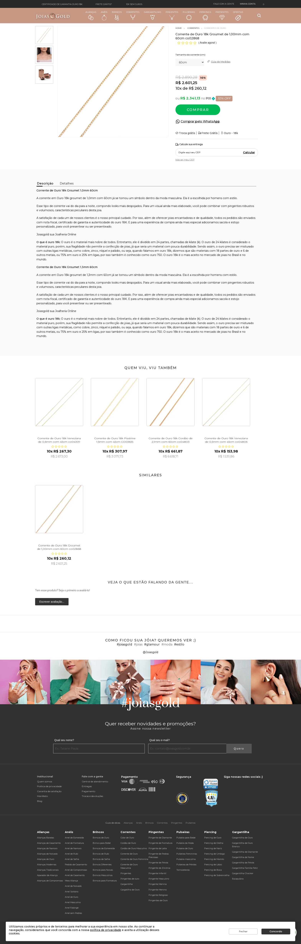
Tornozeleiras (183, 870)
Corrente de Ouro (129, 853)
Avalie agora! (208, 42)
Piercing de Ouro (212, 837)
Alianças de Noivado (47, 853)
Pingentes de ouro (130, 878)
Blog (39, 801)
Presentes (222, 15)
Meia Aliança (71, 880)
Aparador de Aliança (47, 875)
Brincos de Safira (101, 859)
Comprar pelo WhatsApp (200, 121)
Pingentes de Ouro (158, 900)
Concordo (276, 931)
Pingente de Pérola (158, 862)
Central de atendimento (95, 781)
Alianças (90, 15)
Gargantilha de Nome (243, 857)
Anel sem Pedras (73, 913)
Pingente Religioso (158, 895)
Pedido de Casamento (76, 864)
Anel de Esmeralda (74, 837)
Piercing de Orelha (213, 843)
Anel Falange (72, 907)
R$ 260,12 (198, 88)
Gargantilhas (152, 15)
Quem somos (44, 781)
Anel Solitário (71, 891)
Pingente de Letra (158, 848)
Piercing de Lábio (213, 864)
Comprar (198, 110)
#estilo (179, 644)
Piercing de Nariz (213, 848)
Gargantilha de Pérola (243, 862)
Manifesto (42, 796)
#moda (166, 644)
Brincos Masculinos (102, 875)
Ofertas (238, 16)
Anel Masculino (73, 902)
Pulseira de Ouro (184, 848)
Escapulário (238, 878)
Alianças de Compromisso (50, 880)
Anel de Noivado (73, 886)
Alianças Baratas (45, 837)
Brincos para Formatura (105, 880)
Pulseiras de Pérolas (186, 864)
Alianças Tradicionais (48, 870)
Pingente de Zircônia (159, 868)
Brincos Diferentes (102, 864)
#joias (138, 644)
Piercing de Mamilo (214, 859)
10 (178, 88)
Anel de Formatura (74, 843)
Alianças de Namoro (47, 848)
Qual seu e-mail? (159, 740)
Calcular (249, 152)
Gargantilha (127, 884)
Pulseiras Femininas (186, 853)
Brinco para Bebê (102, 843)
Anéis (104, 15)
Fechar (243, 931)
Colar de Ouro (127, 837)
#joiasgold (124, 644)
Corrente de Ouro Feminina (134, 859)
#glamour (152, 644)
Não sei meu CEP (184, 159)
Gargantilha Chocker (242, 873)
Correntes (132, 15)
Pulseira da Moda (185, 843)
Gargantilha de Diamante (245, 852)
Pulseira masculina (186, 859)
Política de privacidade (49, 786)
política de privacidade (105, 930)
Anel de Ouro (71, 897)
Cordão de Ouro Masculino (134, 848)
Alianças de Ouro (45, 859)
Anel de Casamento (75, 875)
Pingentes (172, 15)
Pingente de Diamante (160, 837)
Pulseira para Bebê (185, 837)
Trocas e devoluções (92, 796)
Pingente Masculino (159, 878)
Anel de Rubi (71, 853)
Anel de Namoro (73, 848)
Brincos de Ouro (101, 837)
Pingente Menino (158, 889)
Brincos (117, 15)
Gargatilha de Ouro (130, 889)
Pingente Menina (158, 884)
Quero (239, 748)
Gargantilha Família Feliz (245, 868)
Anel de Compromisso (76, 870)
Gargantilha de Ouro (242, 837)
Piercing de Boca (213, 870)
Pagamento (88, 791)
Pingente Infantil (157, 873)
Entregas (87, 786)
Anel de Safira (72, 859)
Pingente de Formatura (160, 843)
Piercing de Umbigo (214, 853)
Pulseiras (189, 16)
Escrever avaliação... (51, 601)
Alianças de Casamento (49, 843)
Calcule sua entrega (189, 144)
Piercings (205, 15)
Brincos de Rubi (101, 853)
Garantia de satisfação (49, 791)
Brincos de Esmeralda (104, 848)
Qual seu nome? (64, 740)
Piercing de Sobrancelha (216, 875)
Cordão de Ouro (128, 843)
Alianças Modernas (46, 864)
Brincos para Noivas (103, 870)
